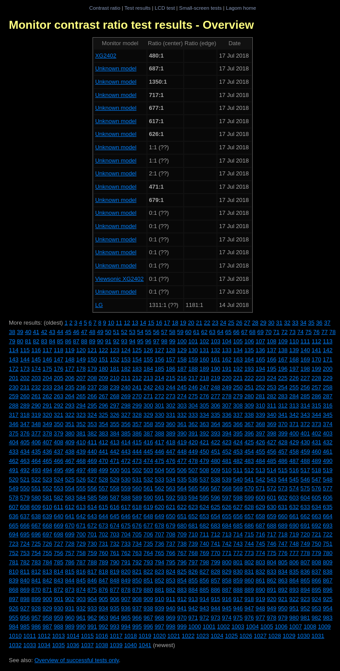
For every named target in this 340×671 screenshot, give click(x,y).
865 (305, 580)
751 (327, 543)
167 (283, 359)
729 (81, 543)
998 (171, 626)
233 (47, 387)
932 (81, 608)
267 (103, 396)
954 (327, 608)
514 (272, 470)
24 (223, 322)
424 (238, 442)
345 (327, 414)
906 (115, 599)
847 (103, 580)
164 (249, 359)
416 (148, 442)
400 (294, 433)
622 (182, 507)
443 (126, 451)
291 (47, 405)
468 (81, 461)
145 (36, 359)
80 (20, 341)
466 (58, 461)
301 (159, 405)
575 (305, 488)
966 (137, 617)
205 (58, 378)
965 (126, 617)
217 (193, 378)
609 (36, 507)
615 (103, 507)
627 (238, 507)
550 (25, 488)
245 (182, 387)
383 (103, 433)
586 (103, 497)
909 (148, 599)
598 (238, 497)
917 (238, 599)
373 (316, 424)
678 (159, 525)
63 (212, 332)
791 (126, 562)
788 (92, 562)
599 (249, 497)
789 (103, 562)
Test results (137, 8)
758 (81, 553)
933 (92, 608)
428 (283, 442)
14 (143, 322)
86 (68, 341)
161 (215, 359)
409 (70, 442)
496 (70, 470)
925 (327, 599)
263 (58, 396)
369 (272, 424)
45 (68, 332)
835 (294, 571)
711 (204, 534)
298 (126, 405)
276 (204, 396)
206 (70, 378)
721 (316, 534)
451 (215, 451)
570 (249, 488)
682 (204, 525)
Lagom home (241, 8)
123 (115, 350)
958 (47, 617)
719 (294, 534)
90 (100, 341)
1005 (266, 626)
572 (272, 488)
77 (324, 332)
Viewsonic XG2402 (119, 278)
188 (193, 368)
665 (14, 525)
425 (249, 442)
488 (305, 461)
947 (249, 608)
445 (148, 451)
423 (227, 442)
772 (238, 553)
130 (193, 350)
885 (204, 589)
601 (272, 497)
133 (227, 350)
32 (287, 322)
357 (137, 424)
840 (25, 580)
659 (272, 516)
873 (70, 589)
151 (103, 359)
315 (316, 405)
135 (249, 350)
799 (215, 562)
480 (215, 461)
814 (58, 571)
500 (115, 470)
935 (115, 608)
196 (283, 368)
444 (137, 451)
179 (92, 368)
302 (171, 405)
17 (167, 322)
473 (137, 461)
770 (215, 553)
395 (238, 433)
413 (115, 442)
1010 (15, 635)
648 (148, 516)
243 (159, 387)
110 (294, 341)
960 (70, 617)
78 (332, 332)
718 (283, 534)
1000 (194, 626)
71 (276, 332)
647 (137, 516)
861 (260, 580)
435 (36, 451)
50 (108, 332)
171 (327, 359)
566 (204, 488)
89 (92, 341)
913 (193, 599)
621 (171, 507)
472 (126, 461)
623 (193, 507)
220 (227, 378)
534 (171, 479)
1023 (202, 635)
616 (115, 507)
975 (238, 617)
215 (171, 378)
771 (227, 553)
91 (108, 341)
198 (305, 368)
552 (47, 488)
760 (103, 553)
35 (311, 322)
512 (249, 470)
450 (204, 451)
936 (126, 608)
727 (58, 543)
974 (227, 617)
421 (204, 442)
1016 (101, 635)
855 (193, 580)
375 (14, 433)
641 (70, 516)
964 (115, 617)
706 (148, 534)
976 (249, 617)
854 (182, 580)
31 (279, 322)
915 (215, 599)
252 (260, 387)
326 (115, 414)
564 (182, 488)
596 (215, 497)
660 (283, 516)
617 (126, 507)
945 (227, 608)
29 (263, 322)
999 (182, 626)
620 (159, 507)
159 (193, 359)
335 (215, 414)
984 (14, 626)
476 (171, 461)
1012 (44, 635)
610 (47, 507)
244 (171, 387)
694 (14, 534)
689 (283, 525)
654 (215, 516)
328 (137, 414)
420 (193, 442)
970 (182, 617)
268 (115, 396)
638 (36, 516)
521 (25, 479)
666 (25, 525)
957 (36, 617)
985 (25, 626)
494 (47, 470)
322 (70, 414)
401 (305, 433)
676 (137, 525)
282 (272, 396)
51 (116, 332)
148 (70, 359)
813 (47, 571)
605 (316, 497)
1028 (274, 635)
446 (159, 451)
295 (92, 405)
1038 (101, 645)
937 (137, 608)
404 (14, 442)
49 (100, 332)
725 (36, 543)
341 (283, 414)
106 (249, 341)
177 (70, 368)
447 (171, 451)
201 (14, 378)
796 (182, 562)
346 (14, 424)
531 (137, 479)
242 (148, 387)
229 (327, 378)
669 (58, 525)
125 (137, 350)
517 (305, 470)
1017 (116, 635)
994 (126, 626)
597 (227, 497)
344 (316, 414)
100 (182, 341)
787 (81, 562)
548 (327, 479)
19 (183, 322)
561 (148, 488)
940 (171, 608)
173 (25, 368)
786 (70, 562)
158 (182, 359)
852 (159, 580)
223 (260, 378)
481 (227, 461)
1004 (252, 626)
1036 (72, 645)
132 (215, 350)
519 (327, 470)
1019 (145, 635)
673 (103, 525)
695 (25, 534)
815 (70, 571)
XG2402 (105, 55)
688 (272, 525)
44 (60, 332)
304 (193, 405)
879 (137, 589)
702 (103, 534)
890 (260, 589)
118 (58, 350)
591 (159, 497)
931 (70, 608)
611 (58, 507)
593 (182, 497)
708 (171, 534)
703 (115, 534)
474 (148, 461)
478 (193, 461)
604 (305, 497)
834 (283, 571)
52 (124, 332)
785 (58, 562)
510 (227, 470)
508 (204, 470)
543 (272, 479)
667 (36, 525)
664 (327, 516)
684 (227, 525)
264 (70, 396)
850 (137, 580)
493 (36, 470)
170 (316, 359)
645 (115, 516)
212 (137, 378)
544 (283, 479)
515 (283, 470)
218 (204, 378)
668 (47, 525)
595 (204, 497)
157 (171, 359)
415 (137, 442)
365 (227, 424)
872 (58, 589)
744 (249, 543)
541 (249, 479)
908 (137, 599)
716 (260, 534)
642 (81, 516)
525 (70, 479)
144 (25, 359)
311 (272, 405)
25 (231, 322)
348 (36, 424)
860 (249, 580)
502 (137, 470)
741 (215, 543)
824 (171, 571)
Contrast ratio (104, 8)
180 (103, 368)
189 (204, 368)
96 (148, 341)
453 (238, 451)
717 (272, 534)
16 (159, 322)
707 (159, 534)
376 (25, 433)
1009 (324, 626)
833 (272, 571)
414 (126, 442)
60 (188, 332)
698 (58, 534)
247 (204, 387)
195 (272, 368)
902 (70, 599)
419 (182, 442)
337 (238, 414)
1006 (281, 626)
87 (76, 341)
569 (238, 488)
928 (36, 608)
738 (182, 543)
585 (92, 497)
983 (327, 617)
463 (25, 461)
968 (159, 617)
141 (316, 350)
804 (272, 562)
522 (36, 479)
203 (36, 378)
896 (327, 589)
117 (47, 350)
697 (47, 534)
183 (137, 368)
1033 (29, 645)
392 (204, 433)
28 (255, 322)
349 (47, 424)
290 (36, 405)
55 (148, 332)
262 (47, 396)
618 (137, 507)
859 (238, 580)
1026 (246, 635)
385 (126, 433)
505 (171, 470)
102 (204, 341)
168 (294, 359)
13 (135, 322)
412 (103, 442)
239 (115, 387)
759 (92, 553)
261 (36, 396)
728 (70, 543)
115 (25, 350)
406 (36, 442)
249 (227, 387)
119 (70, 350)
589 (137, 497)
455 (260, 451)
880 (148, 589)
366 (238, 424)
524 (58, 479)
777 (294, 553)
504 (159, 470)
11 (119, 322)
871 (47, 589)
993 (115, 626)
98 (164, 341)
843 (58, 580)
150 (92, 359)
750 (316, 543)
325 (103, 414)
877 (115, 589)
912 (182, 599)
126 (148, 350)
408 (58, 442)
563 (171, 488)
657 (249, 516)
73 (292, 332)
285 (305, 396)
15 (151, 322)
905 (103, 599)
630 (272, 507)
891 (272, 589)
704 (126, 534)
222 (249, 378)
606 (327, 497)
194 (260, 368)
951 (294, 608)
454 (249, 451)
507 (193, 470)
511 (238, 470)
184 (148, 368)
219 (215, 378)
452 (227, 451)
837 (316, 571)
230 (14, 387)
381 (81, 433)
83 (44, 341)
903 (81, 599)
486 (283, 461)
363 (204, 424)
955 (14, 617)
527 (92, 479)
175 (47, 368)
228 (316, 378)
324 (92, 414)
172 (14, 368)
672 (92, 525)
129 (182, 350)
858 (227, 580)
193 (249, 368)
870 (36, 589)
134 (238, 350)
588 (126, 497)
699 (70, 534)
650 (171, 516)
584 (81, 497)
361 (182, 424)
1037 (87, 645)
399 (283, 433)
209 (103, 378)
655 (227, 516)
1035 (58, 645)
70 (268, 332)
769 (204, 553)
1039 (116, 645)
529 (115, 479)
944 (215, 608)
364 (215, 424)
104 (227, 341)
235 (70, 387)
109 (283, 341)
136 (260, 350)
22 (207, 322)
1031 (317, 635)
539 (227, 479)
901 (58, 599)
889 (249, 589)
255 (294, 387)
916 (227, 599)
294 (81, 405)
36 (319, 322)
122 (103, 350)
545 (294, 479)
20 (191, 322)
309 (249, 405)
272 (159, 396)
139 (294, 350)
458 (294, 451)
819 (115, 571)
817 (92, 571)
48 (92, 332)
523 (47, 479)
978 (272, 617)
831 (249, 571)
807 (305, 562)
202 (25, 378)
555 (81, 488)
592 (171, 497)
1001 (209, 626)
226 (294, 378)
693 (327, 525)
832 (260, 571)
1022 (188, 635)
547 (316, 479)
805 (283, 562)
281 (260, 396)
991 (92, 626)
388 (159, 433)
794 (159, 562)
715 (249, 534)
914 (204, 599)
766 (171, 553)
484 (260, 461)
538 (215, 479)
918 (249, 599)
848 (115, 580)
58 (172, 332)
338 (249, 414)
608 (25, 507)
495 (58, 470)
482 (238, 461)
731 (103, 543)
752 (14, 553)
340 (272, 414)
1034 (44, 645)
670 (70, 525)
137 (272, 350)
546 (305, 479)
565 (193, 488)
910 (159, 599)
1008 (310, 626)
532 (148, 479)
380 (70, 433)
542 (260, 479)
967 (148, 617)
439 (81, 451)
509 (215, 470)
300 (148, 405)
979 (283, 617)
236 (81, 387)
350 (58, 424)
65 (228, 332)
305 (204, 405)
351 (70, 424)
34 (303, 322)
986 (36, 626)
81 (28, 341)
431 (316, 442)
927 (25, 608)
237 (92, 387)
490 (327, 461)
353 (92, 424)
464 (36, 461)
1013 (58, 635)
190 (215, 368)
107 (260, 341)
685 (238, 525)
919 (260, 599)
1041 (145, 645)
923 (305, 599)
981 (305, 617)
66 (236, 332)
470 (103, 461)
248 (215, 387)
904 (92, 599)
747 (283, 543)
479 (204, 461)
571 (260, 488)
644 (103, 516)
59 (180, 332)
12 (127, 322)
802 (249, 562)
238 (103, 387)
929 (47, 608)
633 (305, 507)
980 (294, 617)
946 (238, 608)
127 (159, 350)
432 (327, 442)
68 (252, 332)
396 (249, 433)
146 (47, 359)
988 (58, 626)
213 (148, 378)
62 (204, 332)
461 (327, 451)
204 (47, 378)
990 (81, 626)
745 (260, 543)
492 (25, 470)
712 (215, 534)
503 (148, 470)
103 (215, 341)
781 (14, 562)
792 (137, 562)
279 (238, 396)
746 (272, 543)
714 (238, 534)
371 (294, 424)
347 (25, 424)
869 (25, 589)
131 (204, 350)
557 (103, 488)
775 (272, 553)
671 (81, 525)
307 (227, 405)
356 (126, 424)
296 (103, 405)
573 (283, 488)
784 (47, 562)
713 (227, 534)
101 (193, 341)
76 (316, 332)
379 (58, 433)
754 (36, 553)
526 (81, 479)
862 (272, 580)
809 (327, 562)
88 (84, 341)
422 (215, 442)
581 (47, 497)
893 (294, 589)
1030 (303, 635)
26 (239, 322)
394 (227, 433)
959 (58, 617)
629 (260, 507)
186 (171, 368)
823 (159, 571)
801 (238, 562)
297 (115, 405)
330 (159, 414)
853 (171, 580)
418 (171, 442)
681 (193, 525)
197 (294, 368)
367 (249, 424)
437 (58, 451)
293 (70, 405)
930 (58, 608)
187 (182, 368)
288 (14, 405)
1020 (159, 635)
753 (25, 553)
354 (103, 424)
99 (172, 341)
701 (92, 534)
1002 (223, 626)
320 (47, 414)
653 (204, 516)
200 (327, 368)
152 (115, 359)
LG (99, 305)
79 (12, 341)
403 (327, 433)
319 (36, 414)
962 (92, 617)
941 (182, 608)
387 (148, 433)
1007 (295, 626)
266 (92, 396)
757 (70, 553)
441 (103, 451)
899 (36, 599)
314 (305, 405)
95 (140, 341)
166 (272, 359)
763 (137, 553)
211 (126, 378)
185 (159, 368)
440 (92, 451)
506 (182, 470)
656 (238, 516)
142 (327, 350)
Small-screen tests (200, 8)
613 (81, 507)
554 (70, 488)
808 (316, 562)
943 (204, 608)
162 (227, 359)
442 (115, 451)
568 (227, 488)
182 (126, 368)
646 (126, 516)
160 (204, 359)
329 (148, 414)
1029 (288, 635)
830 (238, 571)
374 (327, 424)
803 (260, 562)
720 (305, 534)
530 (126, 479)
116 (36, 350)
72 (284, 332)
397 (260, 433)
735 (148, 543)
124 (126, 350)
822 (148, 571)
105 (238, 341)
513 (260, 470)
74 (300, 332)
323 (81, 414)
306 (215, 405)
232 (36, 387)
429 (294, 442)
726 (47, 543)
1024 (217, 635)
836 (305, 571)
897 (14, 599)
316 (327, 405)
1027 (260, 635)
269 (126, 396)
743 (238, 543)
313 (294, 405)
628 (249, 507)
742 (227, 543)
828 (215, 571)
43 (52, 332)
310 (260, 405)
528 (103, 479)
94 (132, 341)
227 (305, 378)
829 (227, 571)
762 (126, 553)
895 (316, 589)
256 (305, 387)
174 (36, 368)
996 (148, 626)
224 (272, 378)
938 (148, 608)
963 (103, 617)
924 (316, 599)
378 (47, 433)
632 (294, 507)
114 (14, 350)
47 (84, 332)
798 (204, 562)
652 (193, 516)
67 (244, 332)
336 (227, 414)
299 (137, 405)
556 (92, 488)
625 (215, 507)
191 (227, 368)
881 (159, 589)
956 (25, 617)
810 (14, 571)
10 (111, 322)
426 (260, 442)
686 (249, 525)
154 (137, 359)
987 (47, 626)
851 (148, 580)
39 (20, 332)
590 (148, 497)
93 (124, 341)
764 (148, 553)
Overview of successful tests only (77, 660)
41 (36, 332)
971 (193, 617)
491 (14, 470)
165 (260, 359)
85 (60, 341)
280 (249, 396)
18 (175, 322)
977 (260, 617)
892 (283, 589)
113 (327, 341)
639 (47, 516)
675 (126, 525)
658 (260, 516)
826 (193, 571)
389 (171, 433)
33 (295, 322)
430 (305, 442)
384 (115, 433)
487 (294, 461)
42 (44, 332)
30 (271, 322)
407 (47, 442)
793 (148, 562)
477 (182, 461)
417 (159, 442)
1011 (29, 635)
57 (164, 332)
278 (227, 396)
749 (305, 543)
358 (148, 424)
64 (220, 332)
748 (294, 543)
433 (14, 451)
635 (327, 507)
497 (81, 470)
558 (115, 488)
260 (25, 396)
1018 (130, 635)
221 (238, 378)
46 (76, 332)
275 (193, 396)
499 (103, 470)
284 (294, 396)
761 (115, 553)
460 (316, 451)
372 (305, 424)
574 (294, 488)
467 (70, 461)
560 (137, 488)
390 (182, 433)
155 (148, 359)
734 (137, 543)
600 (260, 497)
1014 (72, 635)
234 (58, 387)
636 (14, 516)
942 (193, 608)
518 (316, 470)
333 (193, 414)
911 (171, 599)
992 (103, 626)
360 (171, 424)
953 (316, 608)
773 (249, 553)
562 (159, 488)
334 (204, 414)
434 (25, 451)
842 (47, 580)
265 (81, 396)
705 (137, 534)
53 (132, 332)
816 (81, 571)
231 (25, 387)
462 (14, 461)
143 (14, 359)
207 (81, 378)
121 (92, 350)
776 (283, 553)
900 (47, 599)
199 (316, 368)
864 (294, 580)
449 (193, 451)
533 (159, 479)
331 (171, 414)
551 (36, 488)
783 (36, 562)
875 (92, 589)
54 (140, 332)
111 (305, 341)
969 (171, 617)
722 (327, 534)
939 (159, 608)
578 (14, 497)
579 (25, 497)
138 (283, 350)
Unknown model (115, 68)
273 (171, 396)
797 (193, 562)
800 (227, 562)
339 (260, 414)
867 (327, 580)
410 (81, 442)
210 (115, 378)
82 (36, 341)
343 (305, 414)
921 (283, 599)
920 (272, 599)
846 (92, 580)
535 (182, 479)
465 (47, 461)
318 (25, 414)
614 (92, 507)
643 (92, 516)
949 (272, 608)
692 (316, 525)
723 (14, 543)
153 (126, 359)
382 (92, 433)
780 (327, 553)
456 (272, 451)
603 (294, 497)
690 (294, 525)
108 (272, 341)
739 (193, 543)
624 (204, 507)
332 (182, 414)
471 (115, 461)
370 (283, 424)
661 (294, 516)
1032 (15, 645)
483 (249, 461)
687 (260, 525)
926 (14, 608)
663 (316, 516)
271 (148, 396)
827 (204, 571)
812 (36, 571)
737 (171, 543)
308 (238, 405)
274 (182, 396)
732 (115, 543)
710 (193, 534)
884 (193, 589)
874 (81, 589)
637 (25, 516)
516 (294, 470)
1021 (173, 635)
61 (196, 332)
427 (272, 442)
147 (58, 359)
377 (36, 433)
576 (316, 488)
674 (115, 525)
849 (126, 580)
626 (227, 507)
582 (58, 497)
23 (215, 322)
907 (126, 599)
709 (182, 534)
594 (193, 497)
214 (159, 378)
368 (260, 424)
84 (52, 341)
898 (25, 599)
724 (25, 543)
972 (204, 617)
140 (305, 350)
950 (283, 608)
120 (81, 350)
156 (159, 359)
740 (204, 543)
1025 (231, 635)
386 (137, 433)
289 (25, 405)
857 (215, 580)
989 (70, 626)
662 (305, 516)
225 (283, 378)
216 (182, 378)
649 (159, 516)
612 (70, 507)
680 (182, 525)
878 (126, 589)
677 (148, 525)
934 (103, 608)
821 (137, 571)
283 (283, 396)
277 (215, 396)
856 (204, 580)
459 (305, 451)
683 (215, 525)
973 (215, 617)
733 (126, 543)
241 (137, 387)
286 (316, 396)
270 (137, 396)
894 (305, 589)
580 (36, 497)
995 (137, 626)
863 (283, 580)
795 (171, 562)
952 (305, 608)
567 (215, 488)
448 (182, 451)
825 (182, 571)
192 (238, 368)
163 (238, 359)
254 (283, 387)
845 (81, 580)
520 (14, 479)
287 (327, 396)
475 (159, 461)
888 (238, 589)
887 (227, 589)
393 (215, 433)
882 (171, 589)
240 (126, 387)
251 (249, 387)
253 (272, 387)
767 (182, 553)
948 (260, 608)
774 (260, 553)
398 (272, 433)
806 (294, 562)
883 (182, 589)
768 (193, 553)
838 (327, 571)
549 (14, 488)
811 (25, 571)
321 (58, 414)
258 (327, 387)
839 (14, 580)
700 (81, 534)
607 (14, 507)
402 (316, 433)
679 (171, 525)
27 (247, 322)
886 (215, 589)
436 (47, 451)
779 (316, 553)
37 (327, 322)
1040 (130, 645)
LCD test (165, 8)
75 (308, 332)
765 (159, 553)
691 (305, 525)
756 (58, 553)
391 (193, 433)
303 (182, 405)
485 (272, 461)
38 (12, 332)
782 (25, 562)
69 (260, 332)
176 (58, 368)
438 (70, 451)
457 (283, 451)
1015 (87, 635)
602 (283, 497)
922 (294, 599)
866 (316, 580)
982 (316, 617)
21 (199, 322)
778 (305, 553)
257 (316, 387)
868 (14, 589)
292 (58, 405)
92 (116, 341)
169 (305, 359)
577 (327, 488)
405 (25, 442)
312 (283, 405)
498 (92, 470)
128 (171, 350)
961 (81, 617)
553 (58, 488)
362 (193, 424)
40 (28, 332)
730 (92, 543)
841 (36, 580)
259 (14, 396)
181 (115, 368)
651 (182, 516)
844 (70, 580)
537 (204, 479)
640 (58, 516)
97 (156, 341)
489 (316, 461)
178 (81, 368)
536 (193, 479)
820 (126, 571)
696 (36, 534)
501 (126, 470)
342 (294, 414)
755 (47, 553)
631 (283, 507)
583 (70, 497)
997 (159, 626)
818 (103, 571)
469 (92, 461)
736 (159, 543)
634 (316, 507)
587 (115, 497)
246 (193, 387)
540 (238, 479)
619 (148, 507)
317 (14, 414)
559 (126, 488)
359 (159, 424)
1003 (238, 626)
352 (81, 424)
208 (92, 378)
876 (103, 589)
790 (115, 562)
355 (115, 424)
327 (126, 414)
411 (92, 442)
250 (238, 387)
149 (81, 359)
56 (156, 332)
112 (316, 341)
